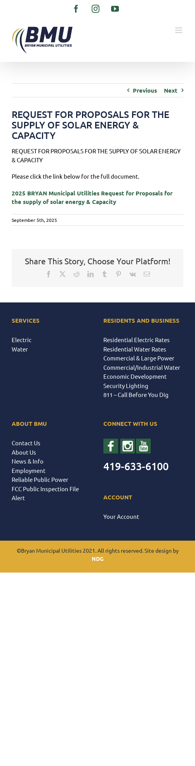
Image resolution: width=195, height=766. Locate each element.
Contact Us (26, 442)
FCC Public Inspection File (45, 488)
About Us (24, 452)
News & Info (28, 461)
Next (171, 90)
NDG (98, 558)
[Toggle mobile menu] (179, 30)
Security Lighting (125, 385)
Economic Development (135, 376)
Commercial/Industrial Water (141, 367)
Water (20, 349)
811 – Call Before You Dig (136, 394)
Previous (145, 90)
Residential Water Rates (134, 349)
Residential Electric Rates (136, 339)
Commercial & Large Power (138, 358)
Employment (28, 470)
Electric (21, 339)
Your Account (121, 516)
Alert (18, 497)
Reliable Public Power (40, 479)
